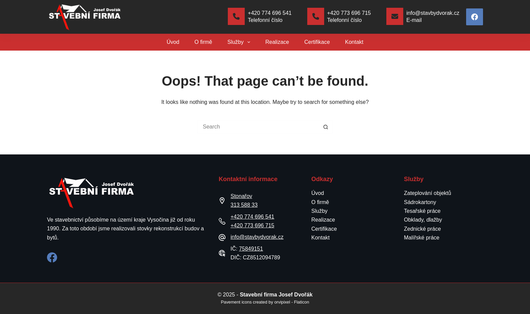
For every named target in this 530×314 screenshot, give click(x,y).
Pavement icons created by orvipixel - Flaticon (265, 302)
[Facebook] (474, 16)
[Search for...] (258, 127)
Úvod (173, 42)
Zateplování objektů (427, 193)
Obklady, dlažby (423, 220)
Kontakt (354, 42)
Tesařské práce (422, 211)
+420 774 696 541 (252, 217)
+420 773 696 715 (252, 225)
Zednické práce (422, 229)
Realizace (277, 42)
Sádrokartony (420, 202)
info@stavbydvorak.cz (257, 237)
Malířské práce (421, 237)
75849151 (251, 249)
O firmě (203, 42)
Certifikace (317, 42)
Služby (240, 42)
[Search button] (326, 127)
